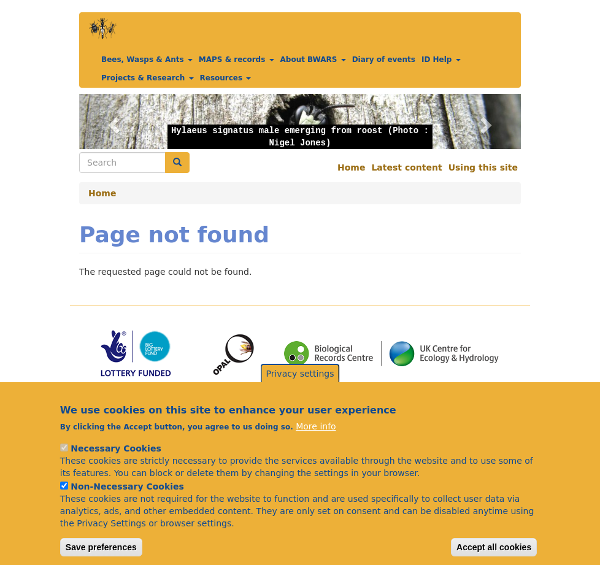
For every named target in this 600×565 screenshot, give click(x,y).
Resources (226, 78)
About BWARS (313, 59)
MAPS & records (236, 59)
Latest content (406, 167)
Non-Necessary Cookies (127, 500)
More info (316, 440)
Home (351, 167)
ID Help (441, 59)
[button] (112, 121)
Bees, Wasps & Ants (147, 59)
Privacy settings (300, 386)
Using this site (483, 167)
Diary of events (383, 59)
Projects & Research (147, 78)
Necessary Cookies (116, 462)
